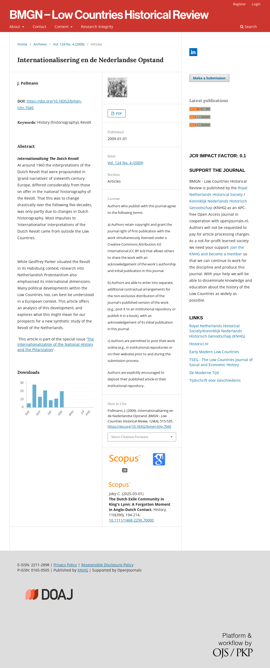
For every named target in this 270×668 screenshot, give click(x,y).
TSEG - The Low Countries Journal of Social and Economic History (221, 362)
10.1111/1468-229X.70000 (131, 520)
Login (256, 4)
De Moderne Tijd (204, 372)
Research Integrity (97, 26)
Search (248, 26)
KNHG (83, 570)
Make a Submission (209, 78)
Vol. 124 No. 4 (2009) (68, 44)
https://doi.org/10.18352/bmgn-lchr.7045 (139, 426)
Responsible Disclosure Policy (107, 564)
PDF (118, 113)
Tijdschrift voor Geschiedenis (215, 380)
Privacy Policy (65, 564)
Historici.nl (198, 343)
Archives (40, 44)
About (15, 26)
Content (62, 26)
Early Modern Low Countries (214, 351)
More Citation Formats (129, 437)
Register (239, 4)
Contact (39, 26)
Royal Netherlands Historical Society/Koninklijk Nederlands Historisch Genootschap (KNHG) (217, 331)
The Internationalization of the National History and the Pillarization (55, 344)
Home (22, 44)
